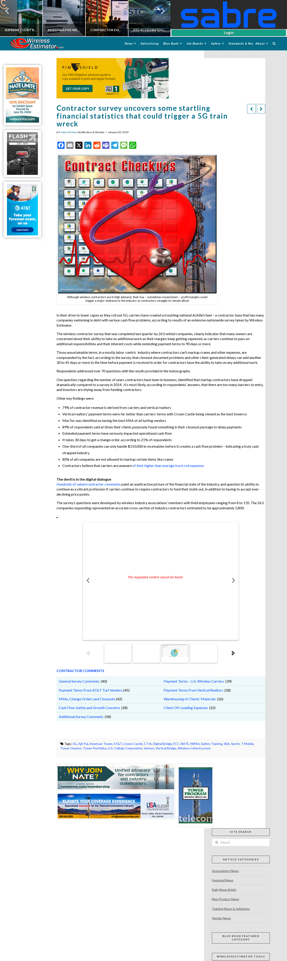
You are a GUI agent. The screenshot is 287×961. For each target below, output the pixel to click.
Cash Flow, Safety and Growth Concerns (90, 707)
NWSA (195, 744)
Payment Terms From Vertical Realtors (193, 690)
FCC (176, 744)
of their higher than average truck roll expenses (168, 465)
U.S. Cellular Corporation (125, 748)
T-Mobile (247, 744)
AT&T (118, 744)
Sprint (235, 744)
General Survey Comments (79, 681)
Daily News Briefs (224, 890)
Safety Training (211, 744)
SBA (227, 744)
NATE (185, 744)
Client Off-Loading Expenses (186, 707)
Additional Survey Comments (81, 716)
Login (228, 32)
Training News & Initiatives (231, 909)
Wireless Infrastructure (194, 748)
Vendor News (221, 918)
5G (75, 744)
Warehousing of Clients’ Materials (190, 699)
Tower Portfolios (95, 748)
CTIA (148, 744)
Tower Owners (71, 748)
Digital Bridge (162, 744)
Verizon (149, 748)
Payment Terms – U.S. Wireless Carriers (194, 681)
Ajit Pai (83, 744)
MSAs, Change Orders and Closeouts (87, 699)
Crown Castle (133, 744)
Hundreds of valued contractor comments (89, 484)
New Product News (225, 899)
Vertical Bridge (166, 748)
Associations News (225, 871)
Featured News (68, 132)
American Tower (100, 744)
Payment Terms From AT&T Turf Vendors (91, 690)
